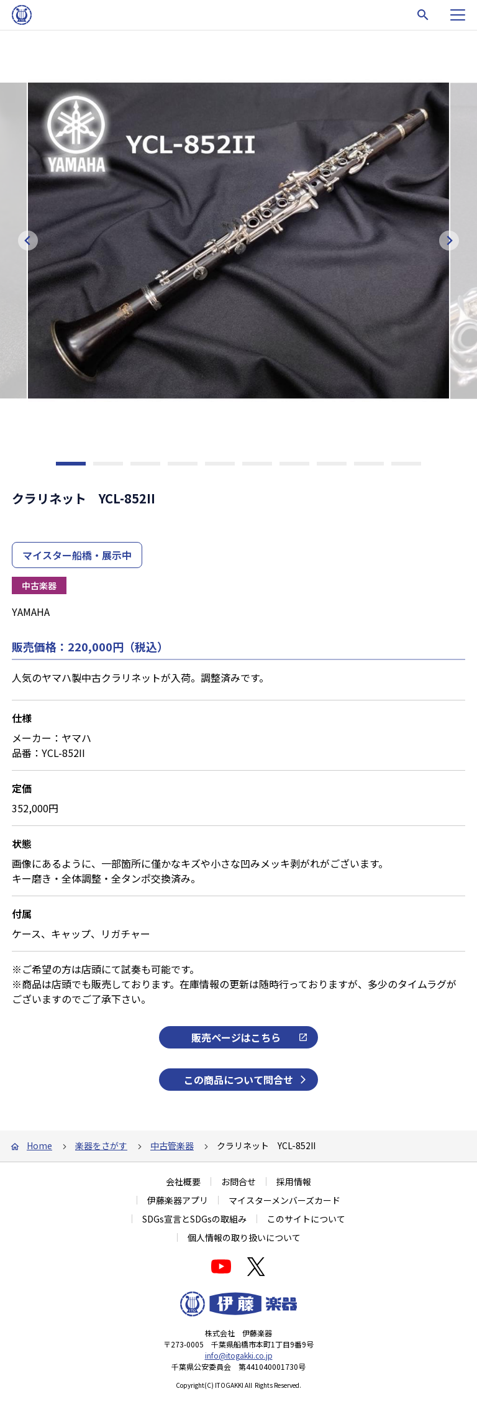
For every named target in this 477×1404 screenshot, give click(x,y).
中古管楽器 (172, 1145)
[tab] (71, 464)
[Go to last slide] (28, 240)
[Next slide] (449, 240)
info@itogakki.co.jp (239, 1355)
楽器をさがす (101, 1145)
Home (39, 1145)
